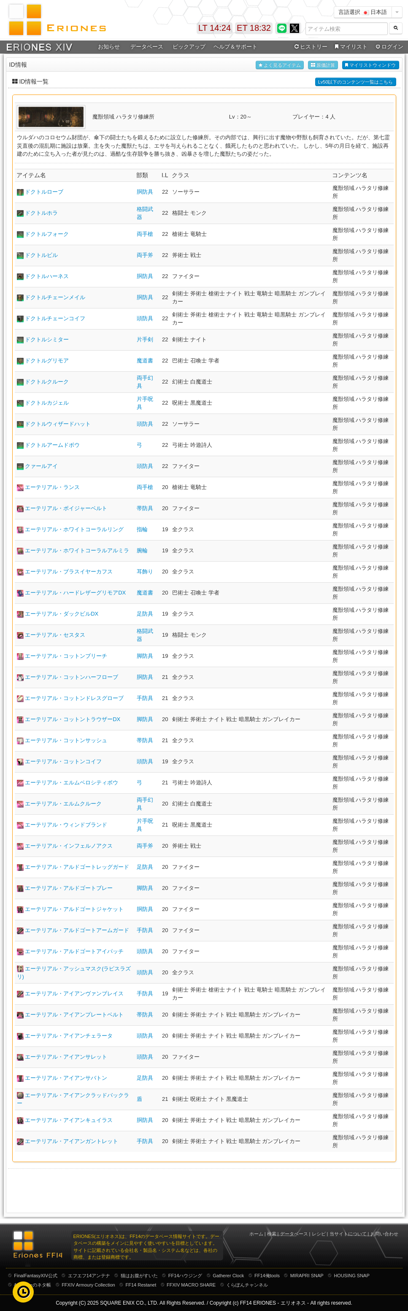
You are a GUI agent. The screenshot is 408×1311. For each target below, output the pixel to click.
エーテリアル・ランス (52, 487)
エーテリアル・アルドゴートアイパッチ (74, 951)
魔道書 (145, 360)
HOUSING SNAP (351, 1275)
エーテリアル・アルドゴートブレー (69, 888)
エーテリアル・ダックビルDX (61, 614)
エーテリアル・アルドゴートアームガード (77, 930)
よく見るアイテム (280, 65)
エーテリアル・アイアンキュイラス (69, 1120)
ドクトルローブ (44, 192)
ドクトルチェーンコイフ (55, 318)
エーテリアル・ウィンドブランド (66, 825)
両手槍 (145, 234)
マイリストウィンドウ (370, 65)
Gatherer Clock (228, 1275)
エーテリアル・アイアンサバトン (66, 1078)
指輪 (142, 529)
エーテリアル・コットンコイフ (63, 761)
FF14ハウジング (185, 1275)
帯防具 (145, 508)
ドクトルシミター (47, 339)
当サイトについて (348, 1233)
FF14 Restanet (140, 1284)
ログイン (388, 47)
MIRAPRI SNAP (307, 1275)
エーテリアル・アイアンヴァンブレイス (74, 993)
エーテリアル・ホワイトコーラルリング (74, 529)
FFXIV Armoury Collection (88, 1284)
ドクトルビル (41, 255)
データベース (146, 46)
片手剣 (145, 339)
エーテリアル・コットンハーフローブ (71, 677)
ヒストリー (310, 47)
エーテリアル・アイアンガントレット (71, 1141)
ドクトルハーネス (47, 276)
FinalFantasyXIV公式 (35, 1275)
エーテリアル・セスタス (55, 635)
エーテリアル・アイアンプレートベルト (74, 1014)
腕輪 (142, 550)
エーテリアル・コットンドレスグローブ (74, 698)
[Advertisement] (204, 1190)
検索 (271, 1233)
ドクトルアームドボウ (52, 445)
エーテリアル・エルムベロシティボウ (71, 782)
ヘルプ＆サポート (235, 46)
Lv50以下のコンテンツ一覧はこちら (355, 81)
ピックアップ (189, 46)
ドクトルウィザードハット (58, 424)
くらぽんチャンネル (247, 1284)
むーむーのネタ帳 (32, 1284)
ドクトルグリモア (47, 360)
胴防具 (145, 192)
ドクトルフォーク (47, 234)
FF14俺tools (267, 1275)
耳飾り (145, 571)
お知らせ (109, 46)
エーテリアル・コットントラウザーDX (72, 719)
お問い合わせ (384, 1233)
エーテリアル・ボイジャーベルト (66, 508)
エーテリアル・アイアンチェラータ (69, 1036)
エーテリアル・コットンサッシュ (66, 740)
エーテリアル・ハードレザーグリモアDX (75, 592)
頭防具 (145, 318)
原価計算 (323, 65)
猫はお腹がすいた (139, 1275)
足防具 (145, 614)
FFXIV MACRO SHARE (191, 1284)
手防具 (145, 698)
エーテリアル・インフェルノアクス (69, 846)
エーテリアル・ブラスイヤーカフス (69, 571)
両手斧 (145, 255)
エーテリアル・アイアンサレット (66, 1057)
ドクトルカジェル (47, 403)
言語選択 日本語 (362, 12)
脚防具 (145, 656)
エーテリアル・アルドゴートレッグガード (77, 867)
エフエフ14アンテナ (89, 1275)
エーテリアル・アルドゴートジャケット (74, 909)
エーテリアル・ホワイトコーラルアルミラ (77, 550)
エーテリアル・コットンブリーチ (66, 656)
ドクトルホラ (41, 213)
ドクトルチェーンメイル (55, 297)
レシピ (319, 1233)
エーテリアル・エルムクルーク (63, 803)
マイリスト (350, 47)
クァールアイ (41, 466)
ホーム (256, 1233)
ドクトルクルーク (47, 381)
